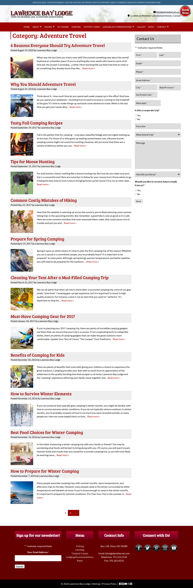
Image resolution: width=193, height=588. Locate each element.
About (36, 27)
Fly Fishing (63, 27)
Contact (161, 27)
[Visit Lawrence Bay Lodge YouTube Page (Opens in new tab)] (173, 548)
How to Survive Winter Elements (41, 393)
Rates (151, 27)
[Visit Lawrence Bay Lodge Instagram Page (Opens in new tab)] (165, 548)
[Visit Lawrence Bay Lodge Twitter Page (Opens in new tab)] (147, 548)
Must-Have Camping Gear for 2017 (43, 316)
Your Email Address (38, 552)
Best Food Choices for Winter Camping (47, 432)
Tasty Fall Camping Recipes (37, 123)
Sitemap (96, 583)
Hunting (76, 27)
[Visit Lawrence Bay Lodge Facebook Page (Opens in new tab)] (138, 548)
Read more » (88, 68)
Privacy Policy (109, 583)
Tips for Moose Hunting (33, 161)
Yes (139, 115)
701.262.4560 (120, 557)
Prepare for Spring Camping (37, 239)
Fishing (48, 27)
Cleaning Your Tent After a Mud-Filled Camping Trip (60, 277)
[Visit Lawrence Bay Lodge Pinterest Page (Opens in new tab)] (156, 548)
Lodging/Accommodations (117, 27)
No (138, 119)
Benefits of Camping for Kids (38, 355)
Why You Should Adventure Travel (43, 84)
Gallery (141, 27)
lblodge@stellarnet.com (168, 12)
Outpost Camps (92, 27)
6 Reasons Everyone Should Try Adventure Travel (58, 45)
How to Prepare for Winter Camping (45, 471)
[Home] (42, 18)
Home (27, 27)
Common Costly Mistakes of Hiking (44, 200)
